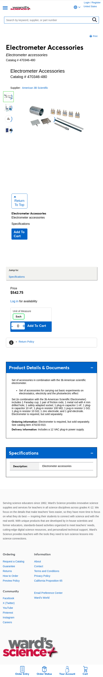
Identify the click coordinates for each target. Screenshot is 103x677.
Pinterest (8, 612)
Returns (7, 571)
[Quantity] (18, 326)
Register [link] (96, 2)
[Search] (48, 20)
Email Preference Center (48, 592)
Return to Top (19, 201)
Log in (14, 301)
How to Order (10, 575)
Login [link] (87, 2)
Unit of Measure (22, 311)
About (37, 561)
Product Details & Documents (51, 367)
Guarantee (9, 566)
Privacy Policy (42, 575)
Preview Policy (11, 580)
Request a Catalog (13, 561)
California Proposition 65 (48, 580)
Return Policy (26, 341)
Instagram (8, 617)
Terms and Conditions (46, 571)
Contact (38, 566)
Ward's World (41, 597)
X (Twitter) (9, 603)
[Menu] (5, 8)
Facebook (8, 598)
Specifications (20, 223)
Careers (7, 622)
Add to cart (19, 234)
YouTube (8, 607)
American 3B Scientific (35, 87)
